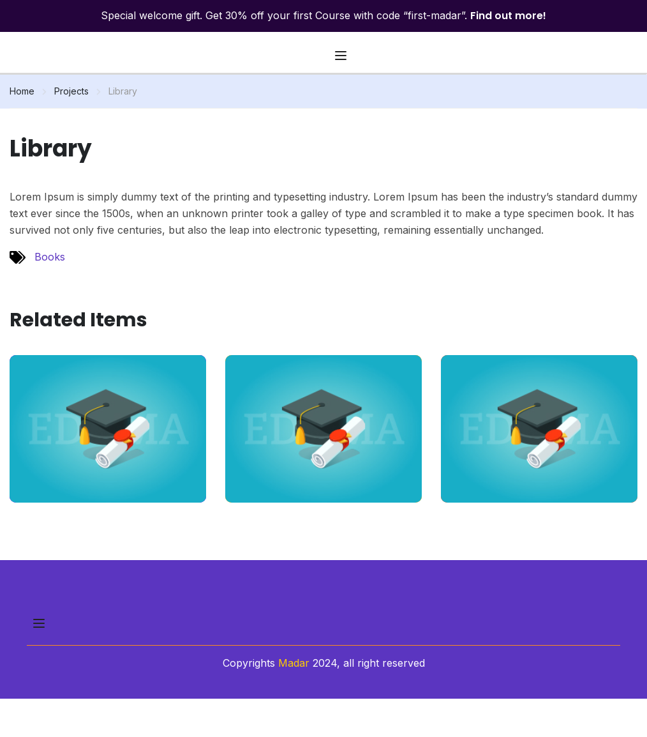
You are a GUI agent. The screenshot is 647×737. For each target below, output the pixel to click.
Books (49, 256)
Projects (71, 91)
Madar (293, 663)
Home (22, 91)
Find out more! (508, 15)
